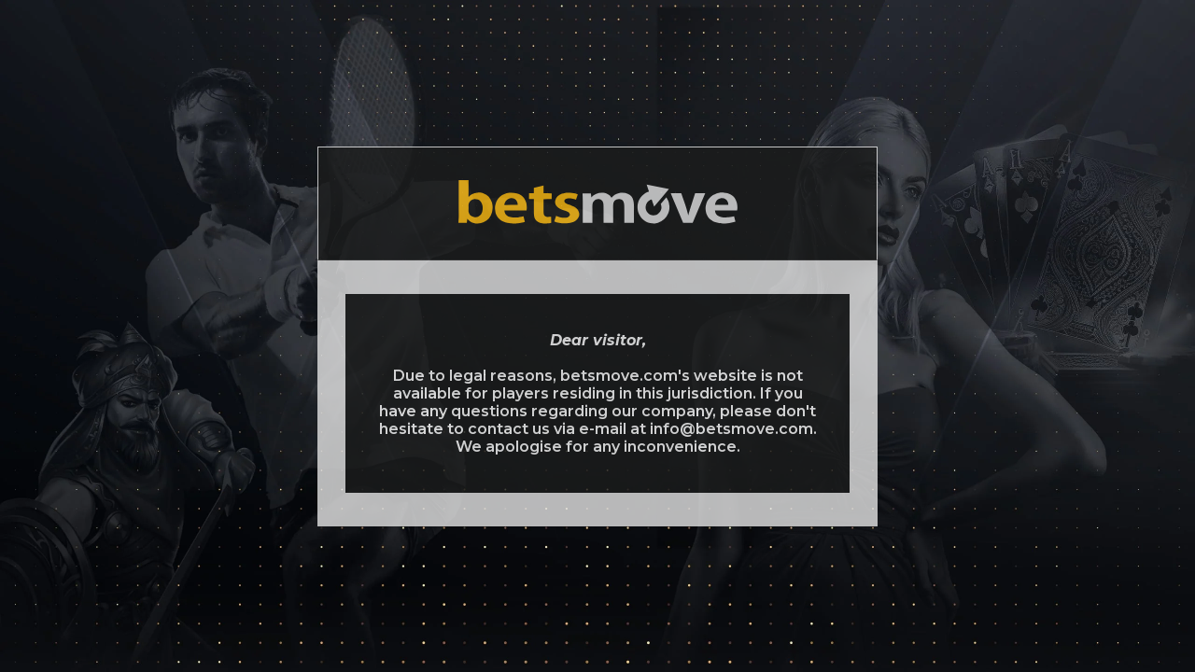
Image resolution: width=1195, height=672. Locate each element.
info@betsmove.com (731, 429)
